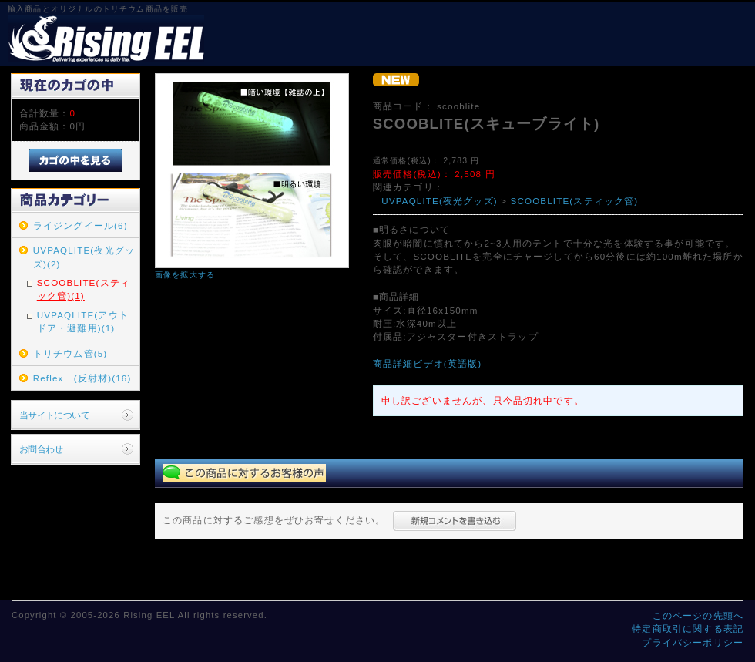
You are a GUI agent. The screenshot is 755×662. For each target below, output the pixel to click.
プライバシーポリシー (692, 642)
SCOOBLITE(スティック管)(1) (83, 289)
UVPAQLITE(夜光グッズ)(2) (84, 256)
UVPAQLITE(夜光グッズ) (439, 201)
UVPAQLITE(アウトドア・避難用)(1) (83, 321)
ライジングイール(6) (80, 225)
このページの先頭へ (698, 615)
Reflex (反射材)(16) (82, 378)
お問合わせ (41, 449)
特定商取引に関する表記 (687, 628)
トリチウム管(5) (70, 353)
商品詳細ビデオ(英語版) (427, 363)
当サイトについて (54, 415)
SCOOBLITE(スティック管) (575, 201)
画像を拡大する (185, 275)
